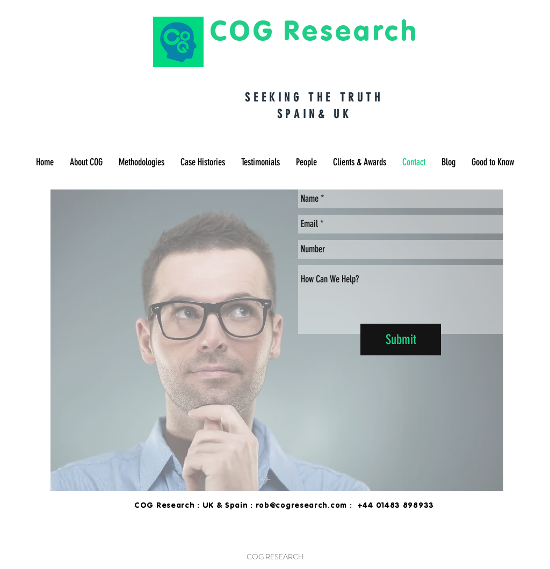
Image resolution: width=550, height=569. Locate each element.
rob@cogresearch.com (301, 505)
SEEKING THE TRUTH (314, 97)
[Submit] (400, 339)
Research (351, 30)
